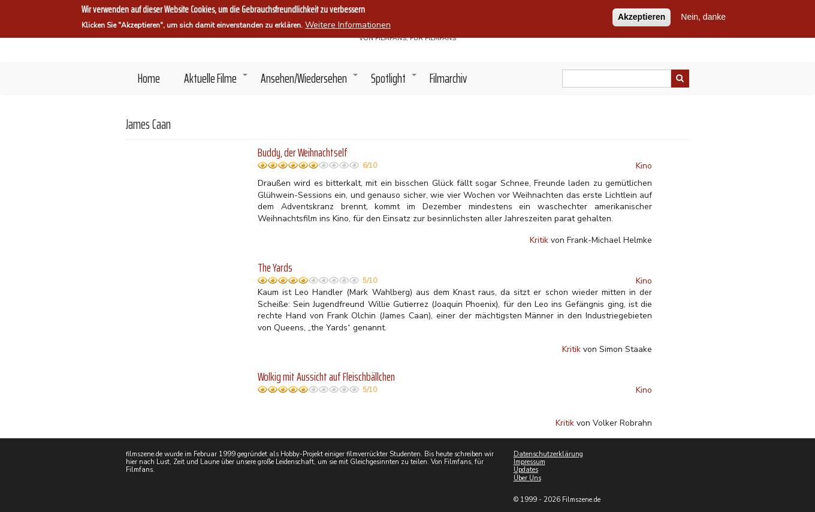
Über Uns (527, 478)
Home (149, 78)
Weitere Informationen (348, 25)
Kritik (539, 240)
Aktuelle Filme (216, 81)
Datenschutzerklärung (548, 454)
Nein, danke (703, 16)
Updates (526, 469)
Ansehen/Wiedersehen (310, 81)
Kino (644, 165)
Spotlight (394, 81)
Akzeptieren (641, 16)
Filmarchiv (448, 78)
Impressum (529, 461)
